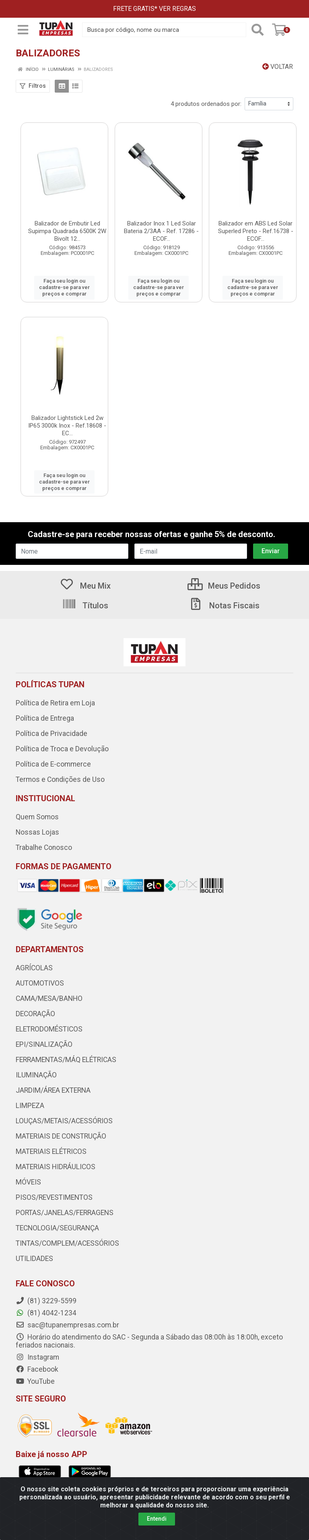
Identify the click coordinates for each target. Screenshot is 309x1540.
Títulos (85, 605)
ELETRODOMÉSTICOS (49, 1029)
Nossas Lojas (37, 832)
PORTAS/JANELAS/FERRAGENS (64, 1213)
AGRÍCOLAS (34, 968)
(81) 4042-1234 (46, 1313)
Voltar (277, 66)
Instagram (37, 1357)
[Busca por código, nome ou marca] (164, 30)
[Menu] (23, 30)
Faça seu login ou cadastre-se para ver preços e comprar (64, 287)
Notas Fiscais (224, 605)
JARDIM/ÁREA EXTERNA (53, 1090)
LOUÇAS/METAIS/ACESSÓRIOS (64, 1121)
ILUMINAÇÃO (36, 1075)
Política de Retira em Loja (55, 703)
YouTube (35, 1381)
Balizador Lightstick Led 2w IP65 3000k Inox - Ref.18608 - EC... (67, 425)
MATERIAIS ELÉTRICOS (51, 1151)
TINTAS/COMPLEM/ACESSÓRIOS (67, 1243)
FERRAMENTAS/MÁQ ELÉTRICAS (66, 1060)
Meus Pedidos (223, 586)
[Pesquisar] (257, 30)
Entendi (157, 1518)
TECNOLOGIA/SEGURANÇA (57, 1228)
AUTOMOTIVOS (40, 983)
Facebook (37, 1369)
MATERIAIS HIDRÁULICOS (55, 1167)
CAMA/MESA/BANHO (49, 998)
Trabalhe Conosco (44, 847)
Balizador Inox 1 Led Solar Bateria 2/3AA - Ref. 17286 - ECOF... (161, 231)
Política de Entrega (45, 718)
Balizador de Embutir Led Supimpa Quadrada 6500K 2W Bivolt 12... (67, 231)
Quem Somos (37, 817)
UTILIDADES (34, 1259)
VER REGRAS (177, 8)
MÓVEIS (28, 1182)
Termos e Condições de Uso (60, 779)
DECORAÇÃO (35, 1014)
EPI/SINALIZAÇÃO (44, 1044)
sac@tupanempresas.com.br (67, 1325)
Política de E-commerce (53, 764)
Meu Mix (85, 586)
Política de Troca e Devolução (62, 749)
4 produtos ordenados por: (206, 103)
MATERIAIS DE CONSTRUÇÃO (61, 1136)
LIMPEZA (30, 1106)
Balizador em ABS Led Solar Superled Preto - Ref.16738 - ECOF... (255, 231)
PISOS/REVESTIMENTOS (54, 1197)
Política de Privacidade (51, 734)
